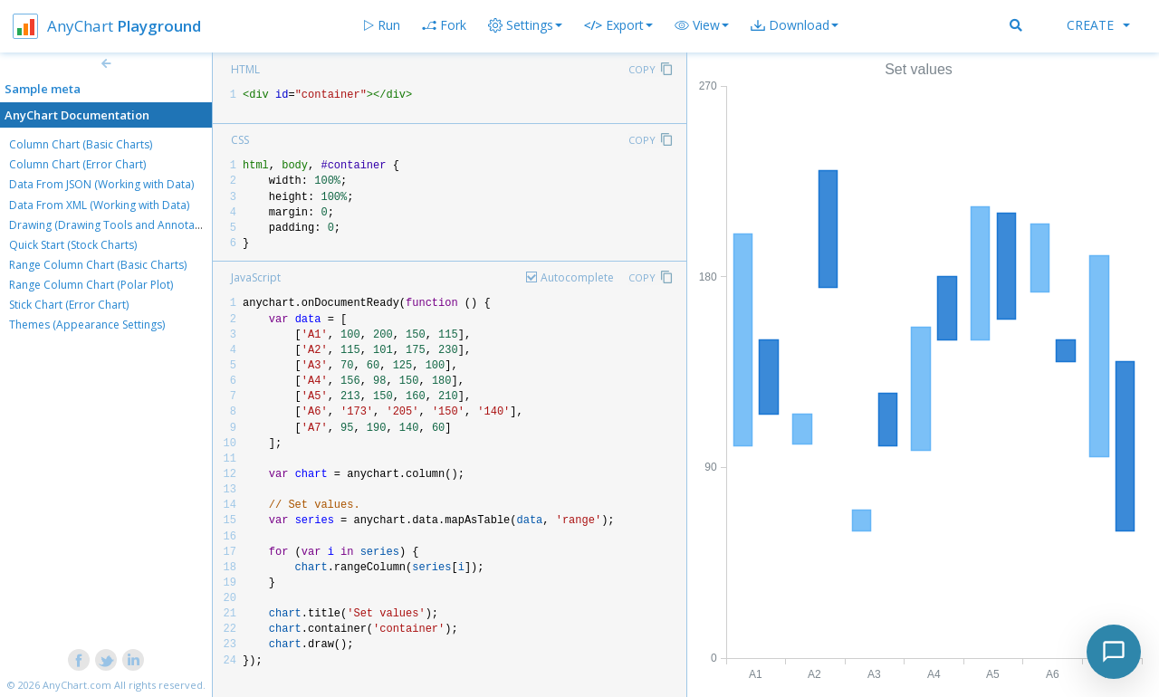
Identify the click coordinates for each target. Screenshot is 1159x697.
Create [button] (1098, 24)
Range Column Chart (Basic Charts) (98, 264)
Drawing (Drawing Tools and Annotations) (116, 225)
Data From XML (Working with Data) (99, 205)
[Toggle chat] (1114, 652)
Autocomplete (577, 277)
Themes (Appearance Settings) (87, 324)
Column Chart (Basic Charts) (80, 144)
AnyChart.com (77, 685)
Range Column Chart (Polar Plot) (91, 284)
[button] (702, 25)
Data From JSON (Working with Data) (101, 184)
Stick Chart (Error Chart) (69, 304)
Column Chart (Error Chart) (77, 164)
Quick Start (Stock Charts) (73, 245)
